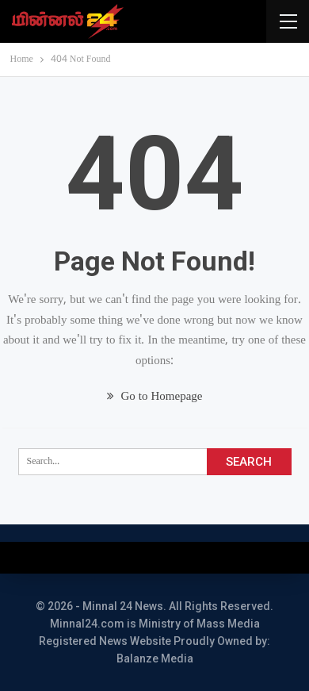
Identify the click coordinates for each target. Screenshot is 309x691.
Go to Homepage (155, 397)
